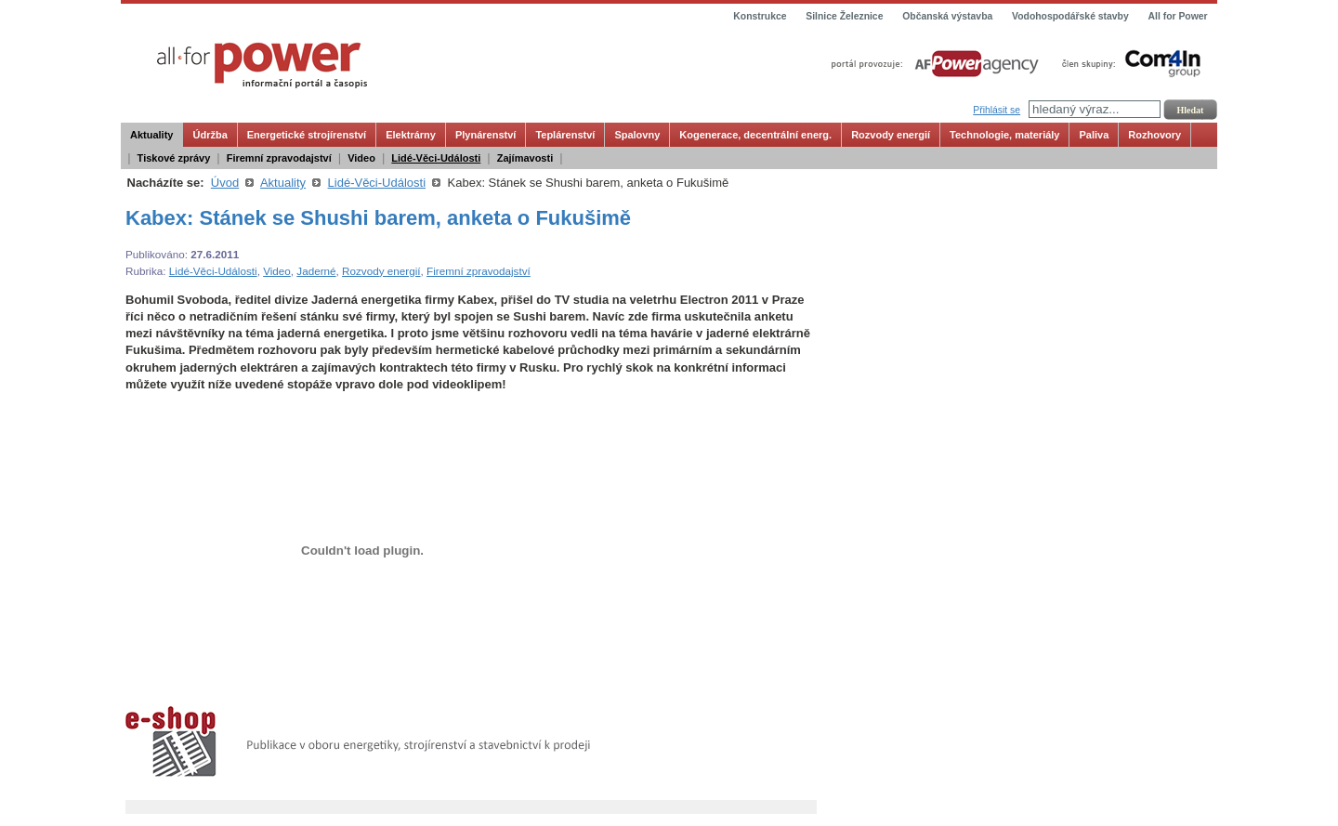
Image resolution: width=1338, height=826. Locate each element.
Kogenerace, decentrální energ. (755, 134)
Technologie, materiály (1004, 134)
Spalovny (637, 134)
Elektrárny (411, 134)
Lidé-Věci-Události (435, 158)
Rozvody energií (890, 134)
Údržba (209, 134)
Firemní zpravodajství (279, 158)
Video (361, 158)
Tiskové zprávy (174, 158)
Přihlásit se (996, 110)
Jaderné (315, 271)
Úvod (225, 183)
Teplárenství (565, 134)
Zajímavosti (525, 158)
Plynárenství (485, 134)
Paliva (1093, 134)
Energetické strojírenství (306, 134)
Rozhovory (1154, 134)
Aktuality (151, 134)
